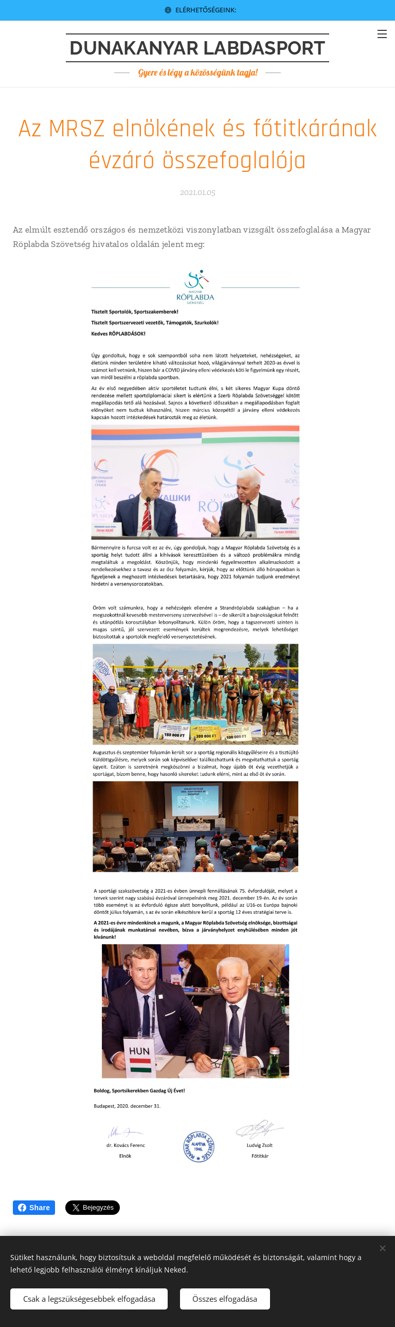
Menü (382, 33)
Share (34, 1208)
